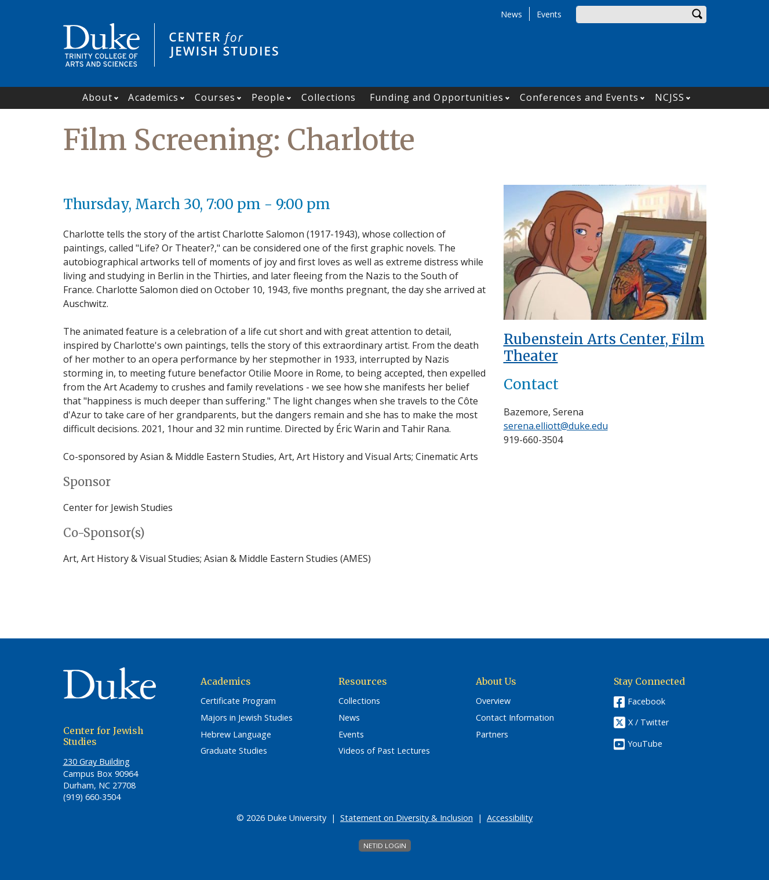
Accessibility (510, 817)
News (511, 14)
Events (549, 14)
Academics (153, 97)
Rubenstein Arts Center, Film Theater (604, 347)
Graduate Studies (234, 751)
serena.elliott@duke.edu (556, 425)
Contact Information (515, 718)
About (97, 97)
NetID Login (384, 845)
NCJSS (670, 97)
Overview (493, 701)
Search (697, 14)
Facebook (646, 701)
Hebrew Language (236, 734)
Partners (492, 734)
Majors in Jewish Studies (247, 718)
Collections (328, 97)
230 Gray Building (96, 761)
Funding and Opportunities (437, 97)
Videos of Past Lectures (384, 751)
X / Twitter (648, 722)
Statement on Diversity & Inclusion (406, 817)
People (269, 97)
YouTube (645, 743)
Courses (215, 97)
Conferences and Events (579, 97)
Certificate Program (238, 701)
